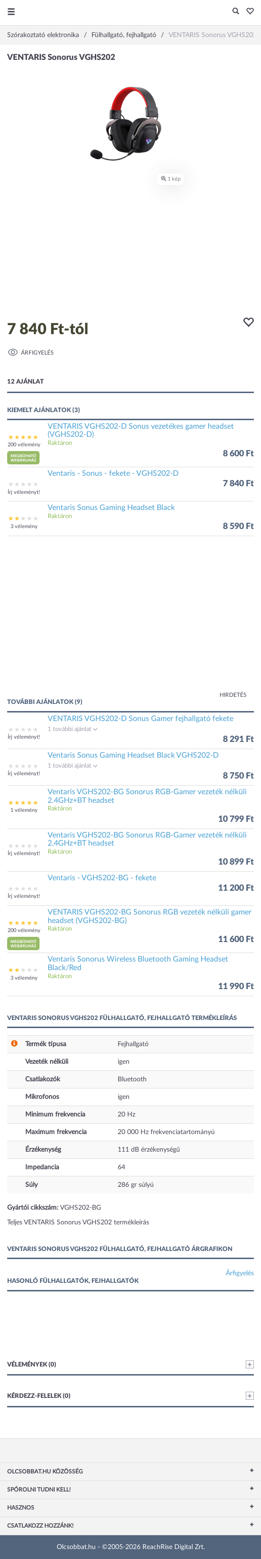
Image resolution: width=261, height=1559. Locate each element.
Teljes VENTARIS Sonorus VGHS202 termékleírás (78, 1222)
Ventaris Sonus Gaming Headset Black (111, 507)
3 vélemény (24, 526)
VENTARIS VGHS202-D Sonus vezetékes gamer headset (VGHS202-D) (141, 431)
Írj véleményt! (24, 492)
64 (121, 1167)
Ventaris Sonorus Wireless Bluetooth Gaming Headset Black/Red (138, 963)
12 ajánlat (25, 382)
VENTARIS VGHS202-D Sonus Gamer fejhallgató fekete (140, 718)
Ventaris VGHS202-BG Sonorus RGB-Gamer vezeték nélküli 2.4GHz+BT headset (147, 796)
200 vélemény (24, 444)
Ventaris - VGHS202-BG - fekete (102, 878)
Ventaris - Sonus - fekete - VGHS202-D (113, 473)
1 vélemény (24, 810)
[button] (247, 12)
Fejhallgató (133, 1044)
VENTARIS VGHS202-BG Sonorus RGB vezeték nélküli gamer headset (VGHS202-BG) (149, 916)
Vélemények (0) (130, 1364)
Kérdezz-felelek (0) (130, 1396)
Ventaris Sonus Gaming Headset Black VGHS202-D (133, 755)
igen (124, 1062)
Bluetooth (132, 1079)
